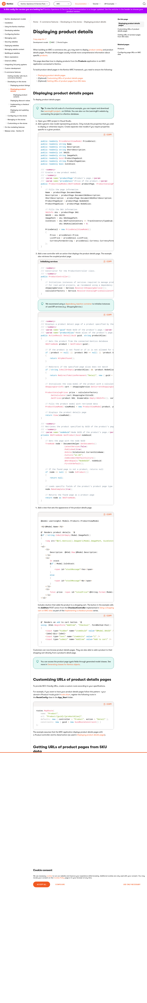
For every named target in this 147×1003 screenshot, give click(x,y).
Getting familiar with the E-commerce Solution (18, 77)
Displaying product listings (20, 85)
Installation (9, 23)
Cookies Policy (59, 878)
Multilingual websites (12, 53)
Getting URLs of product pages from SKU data (66, 81)
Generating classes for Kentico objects (64, 664)
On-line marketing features (14, 127)
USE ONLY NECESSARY (131, 884)
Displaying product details (18, 90)
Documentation (82, 4)
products (43, 55)
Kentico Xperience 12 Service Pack (33, 4)
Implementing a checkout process (19, 105)
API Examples (110, 4)
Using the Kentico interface (14, 27)
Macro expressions (11, 57)
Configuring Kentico (12, 34)
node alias (65, 695)
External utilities (10, 61)
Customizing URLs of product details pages (65, 78)
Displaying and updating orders (19, 111)
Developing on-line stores (17, 82)
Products (121, 49)
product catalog (95, 50)
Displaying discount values (20, 100)
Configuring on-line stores (17, 116)
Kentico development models (15, 19)
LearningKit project (52, 111)
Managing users (10, 38)
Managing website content (14, 49)
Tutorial (97, 4)
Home (35, 22)
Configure (60, 884)
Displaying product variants (20, 96)
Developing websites (12, 30)
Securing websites (11, 42)
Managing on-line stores (16, 119)
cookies (49, 876)
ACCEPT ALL (41, 884)
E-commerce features (13, 72)
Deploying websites (12, 45)
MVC (58, 4)
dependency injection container (78, 304)
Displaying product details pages (51, 75)
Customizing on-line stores (17, 123)
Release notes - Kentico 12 (14, 131)
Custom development (13, 68)
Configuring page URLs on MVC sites (129, 53)
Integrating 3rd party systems (16, 64)
